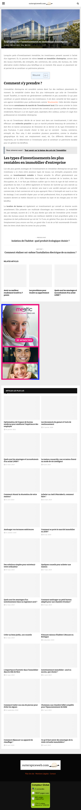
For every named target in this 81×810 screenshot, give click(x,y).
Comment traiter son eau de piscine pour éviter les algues (21, 706)
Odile (7, 45)
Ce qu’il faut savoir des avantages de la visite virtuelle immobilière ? (57, 741)
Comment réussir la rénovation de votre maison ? (20, 495)
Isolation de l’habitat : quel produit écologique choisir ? (40, 240)
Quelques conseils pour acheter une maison (56, 566)
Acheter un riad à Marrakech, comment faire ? (57, 495)
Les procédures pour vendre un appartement (39, 291)
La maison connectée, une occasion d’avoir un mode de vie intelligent (58, 460)
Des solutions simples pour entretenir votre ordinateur (19, 566)
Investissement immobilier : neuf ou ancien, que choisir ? (56, 671)
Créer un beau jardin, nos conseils (18, 635)
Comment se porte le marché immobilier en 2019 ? (58, 530)
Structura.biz (53, 102)
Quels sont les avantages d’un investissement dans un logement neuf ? (20, 601)
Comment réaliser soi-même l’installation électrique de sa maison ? (40, 252)
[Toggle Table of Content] (44, 75)
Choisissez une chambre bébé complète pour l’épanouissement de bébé (57, 706)
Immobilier (7, 38)
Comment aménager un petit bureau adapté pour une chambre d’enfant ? (56, 601)
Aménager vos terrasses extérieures (19, 529)
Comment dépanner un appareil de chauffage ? (18, 741)
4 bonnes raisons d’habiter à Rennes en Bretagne (57, 636)
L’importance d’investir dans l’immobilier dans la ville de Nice (21, 671)
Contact (53, 774)
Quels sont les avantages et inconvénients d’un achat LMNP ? (65, 292)
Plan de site (29, 774)
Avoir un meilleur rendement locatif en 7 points (13, 292)
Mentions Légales (42, 774)
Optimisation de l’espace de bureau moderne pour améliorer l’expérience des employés (21, 424)
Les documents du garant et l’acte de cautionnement (56, 423)
